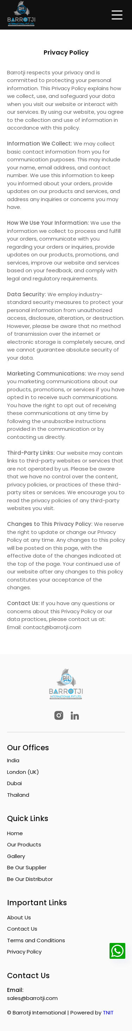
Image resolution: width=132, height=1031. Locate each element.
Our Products (24, 844)
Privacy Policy (24, 951)
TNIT (108, 1012)
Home (15, 833)
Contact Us (22, 928)
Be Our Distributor (30, 879)
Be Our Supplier (26, 867)
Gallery (16, 856)
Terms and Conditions (36, 940)
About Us (19, 917)
